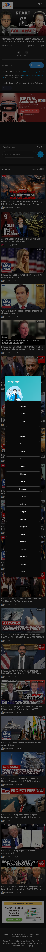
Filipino (23, 572)
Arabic (23, 414)
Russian (23, 444)
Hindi (23, 466)
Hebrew (23, 504)
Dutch (23, 421)
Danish (23, 564)
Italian (23, 534)
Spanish (23, 451)
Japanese (23, 519)
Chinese (23, 474)
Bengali (23, 512)
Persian (23, 542)
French (23, 429)
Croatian (23, 496)
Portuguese (23, 527)
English (23, 406)
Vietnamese (23, 557)
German (23, 436)
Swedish (23, 549)
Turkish (23, 459)
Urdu (23, 481)
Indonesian (23, 489)
